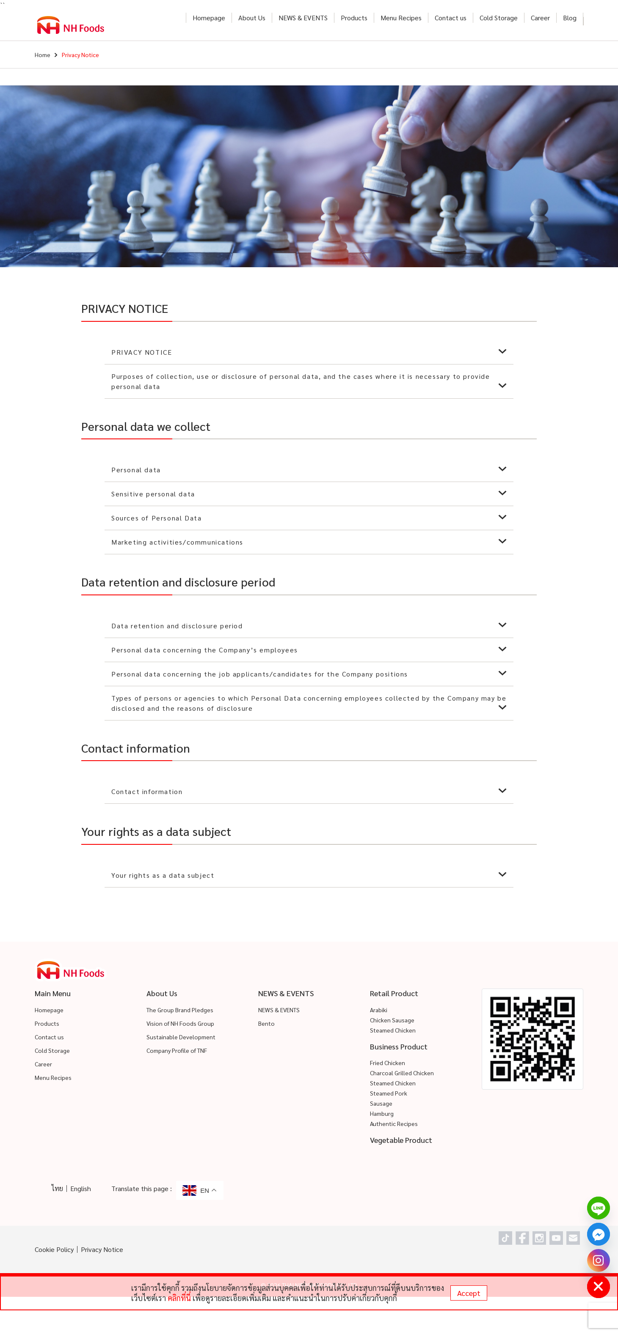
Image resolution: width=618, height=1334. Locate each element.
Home (42, 54)
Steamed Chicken (393, 1030)
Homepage (209, 17)
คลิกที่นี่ (179, 1298)
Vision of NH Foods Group (180, 1023)
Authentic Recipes (394, 1123)
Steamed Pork (388, 1093)
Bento (266, 1023)
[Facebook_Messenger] (598, 1234)
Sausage (381, 1103)
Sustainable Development (180, 1037)
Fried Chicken (387, 1062)
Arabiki (378, 1010)
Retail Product (394, 993)
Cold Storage (499, 17)
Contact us (450, 17)
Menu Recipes (401, 17)
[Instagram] (598, 1260)
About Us (251, 17)
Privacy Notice (102, 1249)
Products (354, 17)
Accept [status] (468, 1293)
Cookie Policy (54, 1249)
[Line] (598, 1208)
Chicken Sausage (392, 1020)
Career (540, 17)
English (80, 1188)
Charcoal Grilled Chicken (402, 1073)
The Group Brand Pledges (179, 1010)
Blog (570, 17)
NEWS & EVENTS (303, 17)
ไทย (57, 1188)
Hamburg (382, 1113)
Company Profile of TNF (176, 1050)
